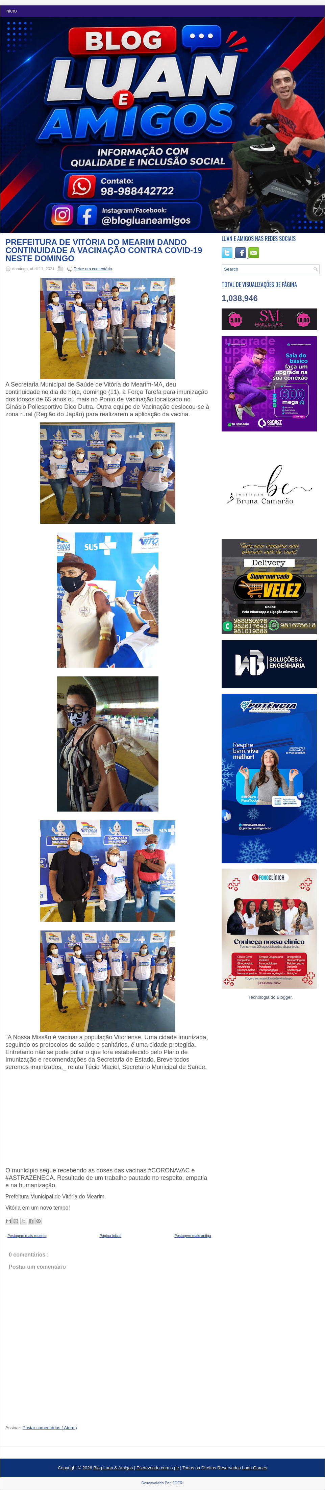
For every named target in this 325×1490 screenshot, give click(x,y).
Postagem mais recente (27, 1236)
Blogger (284, 997)
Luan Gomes (254, 1467)
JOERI (178, 1483)
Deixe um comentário (93, 269)
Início (11, 11)
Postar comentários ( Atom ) (50, 1427)
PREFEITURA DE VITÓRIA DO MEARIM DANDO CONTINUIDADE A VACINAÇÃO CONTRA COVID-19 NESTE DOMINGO (103, 250)
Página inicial (110, 1236)
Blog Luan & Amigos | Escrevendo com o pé (136, 1467)
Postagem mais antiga (192, 1236)
